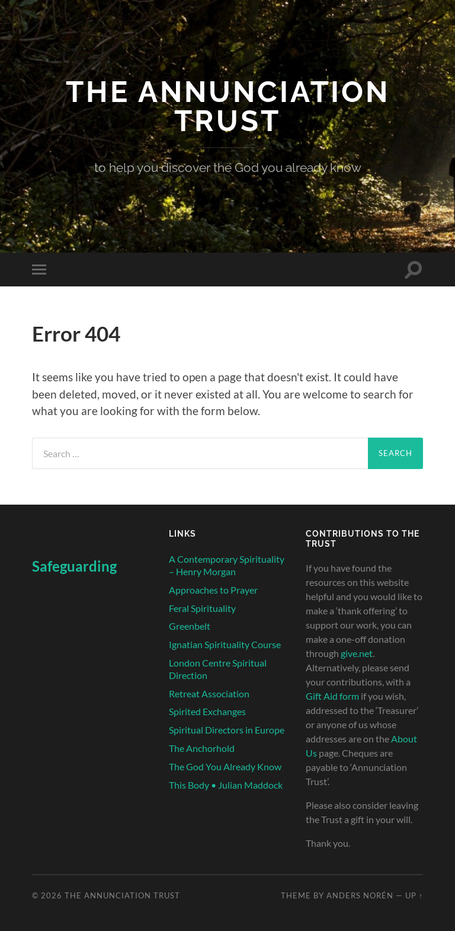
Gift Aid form (332, 696)
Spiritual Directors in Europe (226, 729)
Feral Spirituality (202, 608)
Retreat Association (209, 693)
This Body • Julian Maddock (226, 784)
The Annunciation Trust (228, 106)
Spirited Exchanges (207, 711)
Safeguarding (74, 566)
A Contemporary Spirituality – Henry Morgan (226, 565)
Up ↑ (414, 895)
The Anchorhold (202, 748)
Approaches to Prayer (213, 589)
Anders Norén (359, 895)
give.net (357, 653)
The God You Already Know (225, 766)
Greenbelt (189, 626)
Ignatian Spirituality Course (225, 644)
